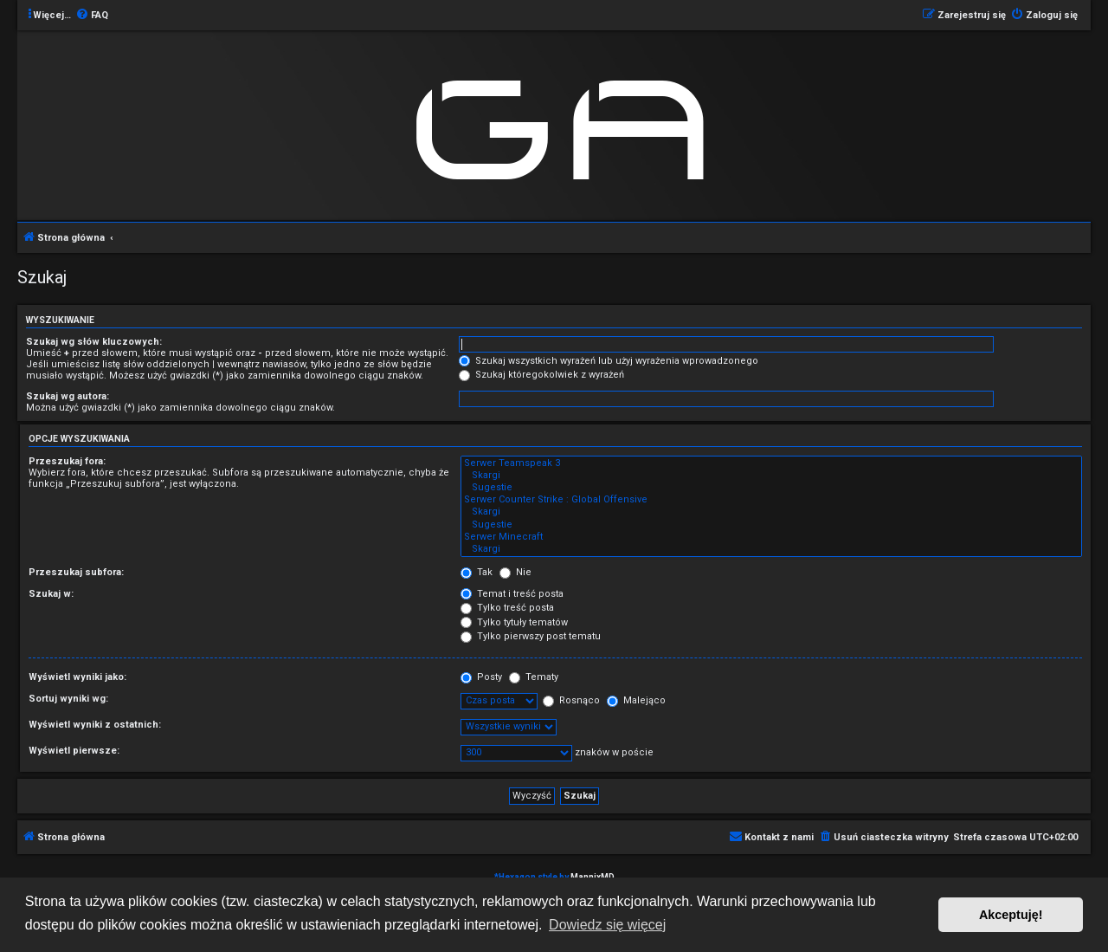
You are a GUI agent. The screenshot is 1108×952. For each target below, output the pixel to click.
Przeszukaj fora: (67, 461)
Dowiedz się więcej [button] (607, 924)
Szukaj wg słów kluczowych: (94, 341)
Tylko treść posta (507, 607)
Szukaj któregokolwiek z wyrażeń (541, 374)
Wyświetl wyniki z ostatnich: (95, 724)
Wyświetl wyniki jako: (77, 677)
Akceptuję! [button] (1011, 915)
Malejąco (636, 700)
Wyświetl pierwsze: (74, 750)
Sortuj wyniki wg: (68, 698)
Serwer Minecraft (771, 537)
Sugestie (771, 488)
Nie (515, 572)
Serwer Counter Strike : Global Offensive (771, 500)
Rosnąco (571, 700)
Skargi (771, 476)
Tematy (533, 677)
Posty (481, 677)
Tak (477, 572)
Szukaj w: (51, 593)
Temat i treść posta (512, 593)
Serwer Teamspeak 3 (771, 463)
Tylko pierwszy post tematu (531, 636)
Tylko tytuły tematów (514, 622)
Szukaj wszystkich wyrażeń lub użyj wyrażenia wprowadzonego (608, 360)
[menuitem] (91, 15)
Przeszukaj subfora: (76, 572)
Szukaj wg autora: (67, 396)
